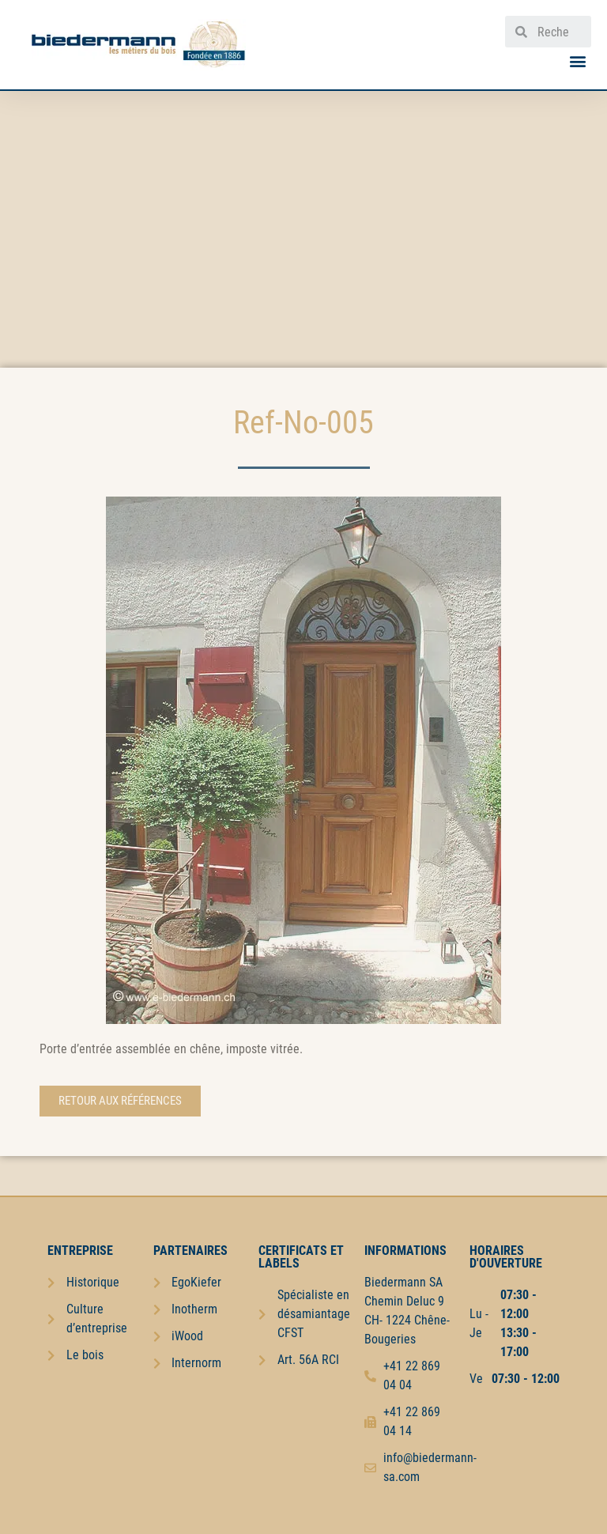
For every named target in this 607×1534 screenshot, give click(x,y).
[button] (578, 60)
